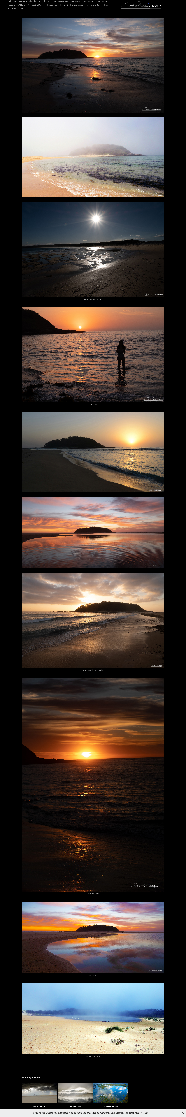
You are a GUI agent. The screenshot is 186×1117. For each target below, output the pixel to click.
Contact (22, 8)
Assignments (93, 4)
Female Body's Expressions (72, 4)
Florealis (11, 4)
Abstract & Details (36, 4)
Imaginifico (52, 4)
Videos (105, 4)
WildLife (21, 4)
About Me (11, 8)
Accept (144, 1112)
